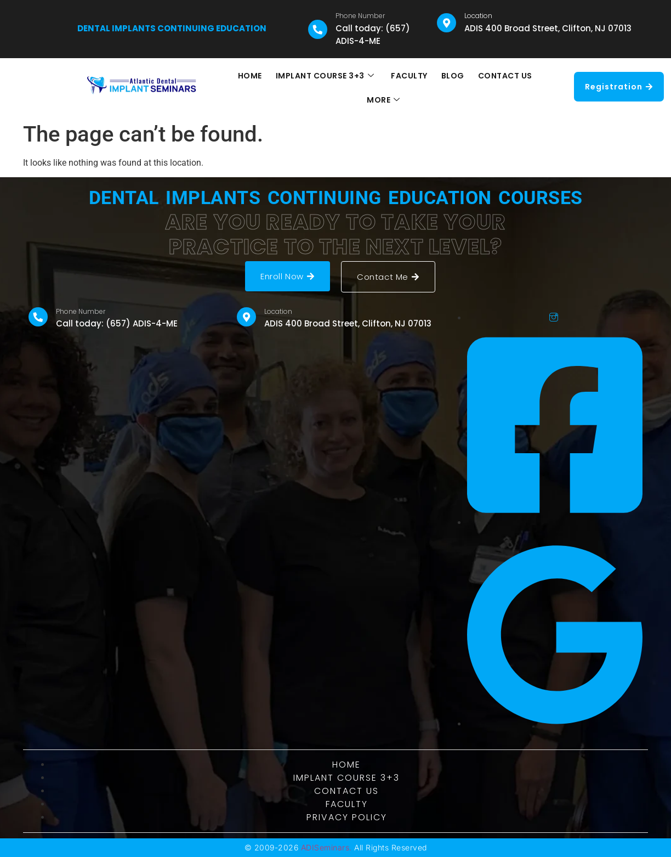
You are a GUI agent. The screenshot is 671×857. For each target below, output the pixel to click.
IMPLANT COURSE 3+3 (301, 87)
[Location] (446, 22)
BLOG (427, 87)
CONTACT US (479, 87)
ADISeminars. (326, 847)
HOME (226, 87)
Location (478, 15)
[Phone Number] (317, 29)
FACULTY (384, 87)
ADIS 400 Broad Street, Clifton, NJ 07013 (548, 28)
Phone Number (360, 15)
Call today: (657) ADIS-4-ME (373, 34)
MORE (536, 87)
